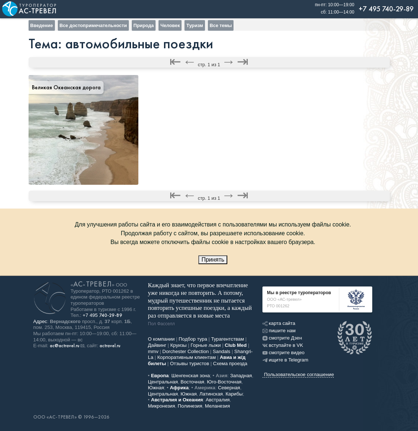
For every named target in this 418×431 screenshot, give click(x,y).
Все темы (221, 25)
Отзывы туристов (189, 363)
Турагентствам (227, 339)
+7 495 (102, 315)
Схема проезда (230, 363)
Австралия (218, 399)
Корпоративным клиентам (186, 357)
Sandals (221, 351)
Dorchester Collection (186, 351)
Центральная (163, 382)
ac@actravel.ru (64, 346)
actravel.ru (110, 346)
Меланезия (217, 406)
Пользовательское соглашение (299, 374)
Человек (170, 25)
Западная (241, 375)
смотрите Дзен (282, 338)
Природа (144, 25)
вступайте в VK (282, 345)
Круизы (178, 345)
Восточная (192, 382)
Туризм (194, 25)
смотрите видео (283, 352)
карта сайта (278, 323)
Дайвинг (157, 345)
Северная (229, 387)
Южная (156, 387)
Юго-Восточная (224, 382)
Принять (212, 259)
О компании (161, 339)
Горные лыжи (206, 345)
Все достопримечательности (93, 25)
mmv (153, 351)
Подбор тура (193, 339)
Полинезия (190, 406)
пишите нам (278, 330)
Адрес (40, 321)
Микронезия (161, 406)
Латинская (211, 394)
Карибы (234, 394)
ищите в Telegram (285, 360)
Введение (41, 25)
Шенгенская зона (190, 375)
